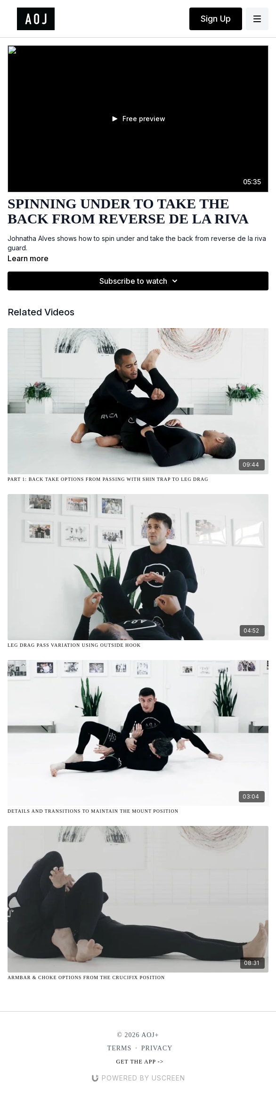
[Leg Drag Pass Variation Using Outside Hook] (138, 645)
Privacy (157, 1048)
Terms (119, 1048)
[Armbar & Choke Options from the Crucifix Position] (138, 977)
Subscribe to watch (139, 281)
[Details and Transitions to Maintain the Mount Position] (138, 811)
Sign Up (216, 19)
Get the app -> (140, 1061)
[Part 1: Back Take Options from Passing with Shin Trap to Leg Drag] (138, 479)
